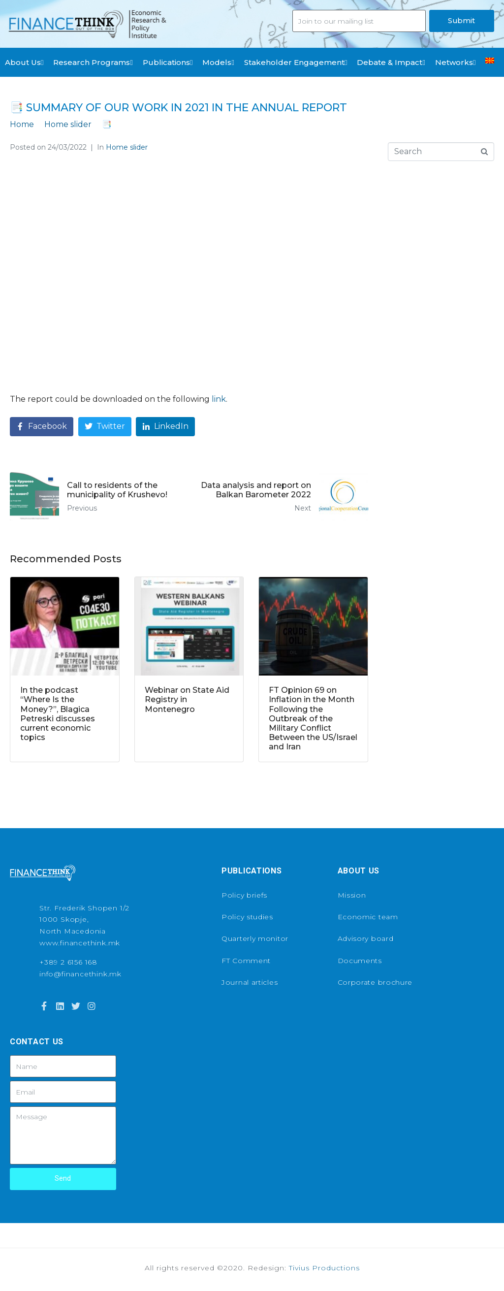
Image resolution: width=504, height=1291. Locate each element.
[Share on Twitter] (104, 426)
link (219, 399)
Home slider (127, 147)
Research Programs (92, 62)
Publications (167, 62)
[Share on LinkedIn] (165, 426)
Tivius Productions (324, 1267)
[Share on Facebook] (41, 426)
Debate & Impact (391, 62)
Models (218, 62)
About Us (24, 62)
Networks (455, 62)
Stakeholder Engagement (295, 62)
